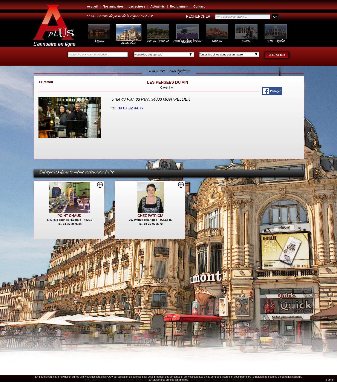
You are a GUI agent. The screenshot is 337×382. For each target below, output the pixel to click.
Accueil (92, 6)
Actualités (157, 6)
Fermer (330, 379)
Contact (199, 6)
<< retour (45, 82)
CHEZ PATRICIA (151, 216)
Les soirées (137, 6)
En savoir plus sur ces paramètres (168, 379)
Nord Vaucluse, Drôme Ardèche (187, 39)
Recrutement (179, 6)
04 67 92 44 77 (131, 108)
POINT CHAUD (69, 216)
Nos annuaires (113, 6)
